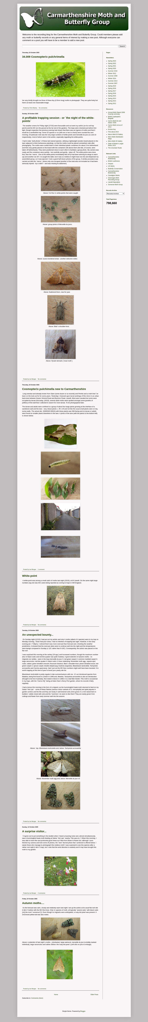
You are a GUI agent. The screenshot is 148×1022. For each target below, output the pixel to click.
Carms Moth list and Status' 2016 (114, 122)
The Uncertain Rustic (115, 148)
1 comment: (41, 569)
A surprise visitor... (34, 831)
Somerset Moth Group (115, 184)
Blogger (82, 1011)
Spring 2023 (112, 61)
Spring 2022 (112, 63)
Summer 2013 (112, 81)
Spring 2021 (112, 66)
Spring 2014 (112, 101)
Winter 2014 (112, 78)
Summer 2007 (112, 83)
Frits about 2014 (113, 132)
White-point (29, 575)
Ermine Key (112, 129)
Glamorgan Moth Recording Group (113, 178)
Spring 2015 (112, 96)
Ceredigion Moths (114, 175)
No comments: (43, 108)
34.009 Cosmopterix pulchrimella (43, 56)
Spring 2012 (112, 103)
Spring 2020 (112, 68)
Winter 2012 (112, 73)
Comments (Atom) (37, 998)
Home (56, 994)
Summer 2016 (112, 71)
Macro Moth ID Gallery (115, 134)
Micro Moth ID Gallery (115, 141)
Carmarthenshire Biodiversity (113, 158)
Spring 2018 (112, 88)
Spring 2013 (112, 98)
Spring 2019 (112, 86)
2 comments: (42, 893)
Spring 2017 (112, 91)
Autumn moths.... (33, 903)
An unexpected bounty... (37, 634)
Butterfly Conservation (115, 169)
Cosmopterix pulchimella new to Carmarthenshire (54, 389)
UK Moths (111, 166)
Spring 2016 (112, 93)
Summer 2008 (112, 76)
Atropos (110, 164)
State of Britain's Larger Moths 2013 (115, 144)
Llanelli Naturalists (114, 182)
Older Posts (94, 994)
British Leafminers (114, 161)
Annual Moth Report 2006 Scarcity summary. (116, 113)
